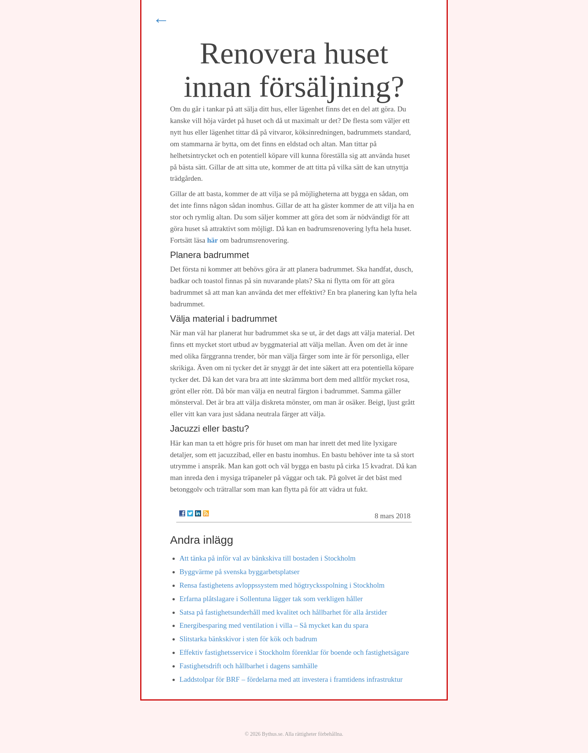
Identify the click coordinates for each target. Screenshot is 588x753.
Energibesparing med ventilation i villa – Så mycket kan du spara (273, 625)
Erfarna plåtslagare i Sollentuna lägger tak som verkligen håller (271, 599)
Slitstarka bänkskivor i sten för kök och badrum (248, 639)
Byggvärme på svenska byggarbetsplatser (239, 572)
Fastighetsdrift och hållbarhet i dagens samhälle (248, 666)
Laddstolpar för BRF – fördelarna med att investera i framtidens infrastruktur (290, 679)
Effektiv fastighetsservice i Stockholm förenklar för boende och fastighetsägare (294, 652)
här (212, 240)
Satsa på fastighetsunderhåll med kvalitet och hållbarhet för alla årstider (283, 612)
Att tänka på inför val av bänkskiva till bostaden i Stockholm (267, 558)
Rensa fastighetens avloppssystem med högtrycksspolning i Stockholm (281, 585)
